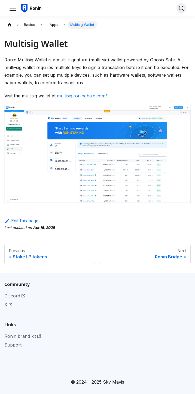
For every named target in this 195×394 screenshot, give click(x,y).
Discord (14, 296)
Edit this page (21, 220)
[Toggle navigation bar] (13, 8)
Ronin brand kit (22, 336)
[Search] (181, 8)
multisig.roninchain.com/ (82, 95)
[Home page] (9, 25)
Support (13, 345)
